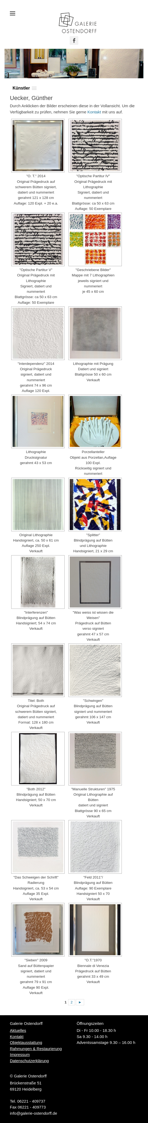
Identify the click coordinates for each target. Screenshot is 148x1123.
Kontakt (94, 112)
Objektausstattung (26, 1042)
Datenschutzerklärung (29, 1060)
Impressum (20, 1054)
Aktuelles (18, 1030)
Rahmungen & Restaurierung (36, 1048)
